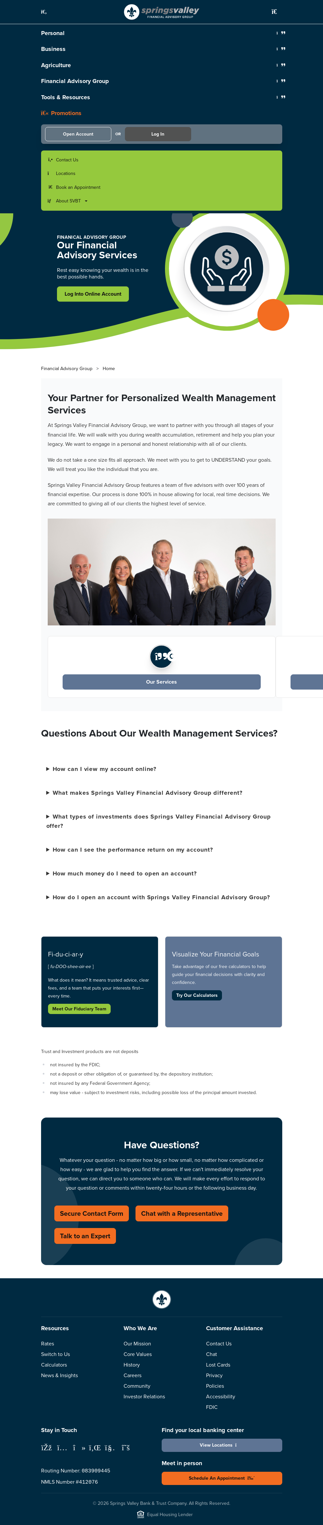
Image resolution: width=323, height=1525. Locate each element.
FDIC (212, 1407)
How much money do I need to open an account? (125, 873)
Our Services (161, 682)
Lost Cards (218, 1364)
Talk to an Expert (85, 1236)
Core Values (138, 1354)
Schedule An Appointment (222, 1478)
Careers (132, 1375)
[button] (47, 12)
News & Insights (59, 1375)
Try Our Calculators (197, 995)
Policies (215, 1385)
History (132, 1364)
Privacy (214, 1375)
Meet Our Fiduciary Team (79, 1008)
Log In (157, 134)
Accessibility (220, 1396)
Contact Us (219, 1343)
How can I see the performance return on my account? (133, 849)
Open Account (78, 134)
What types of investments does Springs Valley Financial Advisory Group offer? (158, 821)
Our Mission (137, 1343)
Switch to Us (55, 1354)
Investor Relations (144, 1396)
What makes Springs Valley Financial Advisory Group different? (147, 792)
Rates (47, 1343)
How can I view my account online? (105, 769)
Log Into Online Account (93, 294)
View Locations (222, 1445)
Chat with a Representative (182, 1213)
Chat (211, 1354)
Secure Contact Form (91, 1213)
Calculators (54, 1364)
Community (137, 1385)
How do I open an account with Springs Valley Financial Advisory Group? (161, 897)
